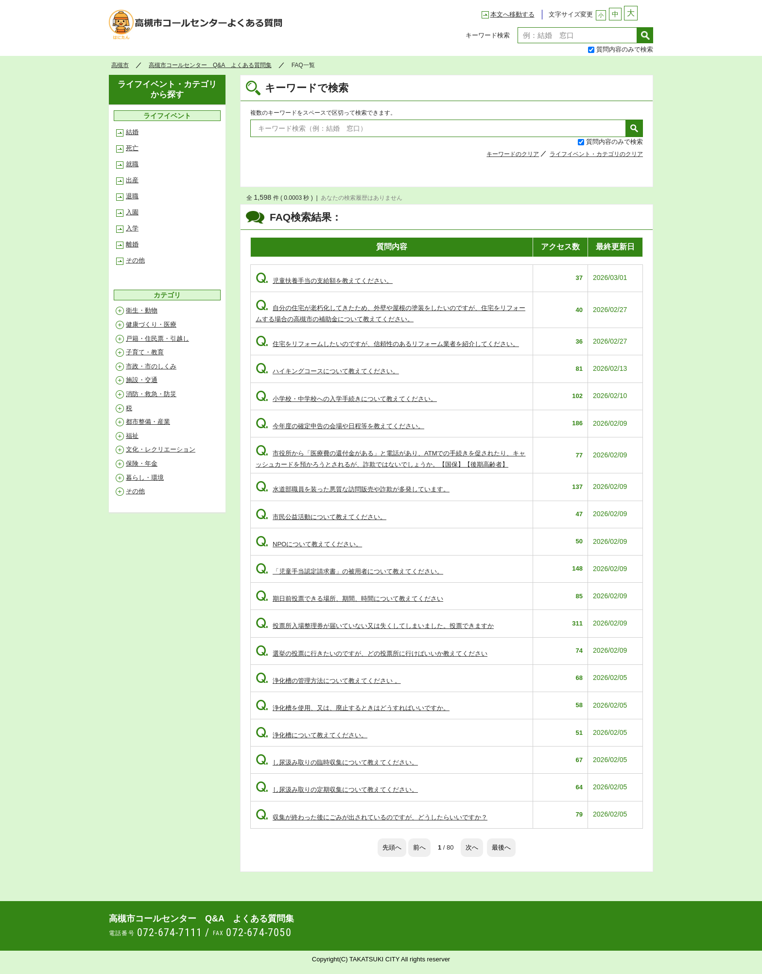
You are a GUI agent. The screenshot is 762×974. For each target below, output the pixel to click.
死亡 (132, 148)
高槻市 (120, 65)
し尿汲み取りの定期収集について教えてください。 (337, 789)
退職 (132, 196)
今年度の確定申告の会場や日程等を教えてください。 (340, 426)
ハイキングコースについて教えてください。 (327, 371)
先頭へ (391, 847)
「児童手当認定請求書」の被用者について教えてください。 (349, 571)
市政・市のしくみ (151, 366)
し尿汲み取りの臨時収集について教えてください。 (337, 762)
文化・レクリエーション (160, 449)
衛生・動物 (141, 310)
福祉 (132, 435)
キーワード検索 (488, 35)
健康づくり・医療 (151, 324)
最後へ (501, 847)
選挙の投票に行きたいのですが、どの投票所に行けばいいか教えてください (371, 653)
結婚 (132, 132)
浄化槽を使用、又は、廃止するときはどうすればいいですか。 (353, 708)
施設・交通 (141, 379)
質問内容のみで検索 (624, 49)
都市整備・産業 (148, 421)
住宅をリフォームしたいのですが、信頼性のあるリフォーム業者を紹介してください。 (387, 344)
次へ (472, 847)
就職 (132, 164)
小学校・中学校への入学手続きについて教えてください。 (346, 398)
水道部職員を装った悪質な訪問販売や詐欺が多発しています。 (353, 489)
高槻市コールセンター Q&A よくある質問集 (198, 27)
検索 (645, 35)
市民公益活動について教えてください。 (321, 517)
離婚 (132, 244)
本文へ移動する (512, 14)
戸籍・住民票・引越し (157, 338)
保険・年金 (141, 463)
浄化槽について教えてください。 (311, 735)
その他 (135, 260)
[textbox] (577, 35)
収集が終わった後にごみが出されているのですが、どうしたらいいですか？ (371, 817)
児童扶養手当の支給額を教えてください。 (324, 280)
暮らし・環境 (145, 477)
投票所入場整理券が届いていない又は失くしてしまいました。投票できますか (375, 625)
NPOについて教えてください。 (309, 544)
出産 (132, 180)
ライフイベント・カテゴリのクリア (596, 154)
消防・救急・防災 (151, 394)
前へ (419, 847)
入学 (132, 228)
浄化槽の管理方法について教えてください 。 (328, 680)
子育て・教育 (145, 352)
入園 (132, 212)
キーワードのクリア (512, 154)
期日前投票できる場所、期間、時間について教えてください (349, 598)
